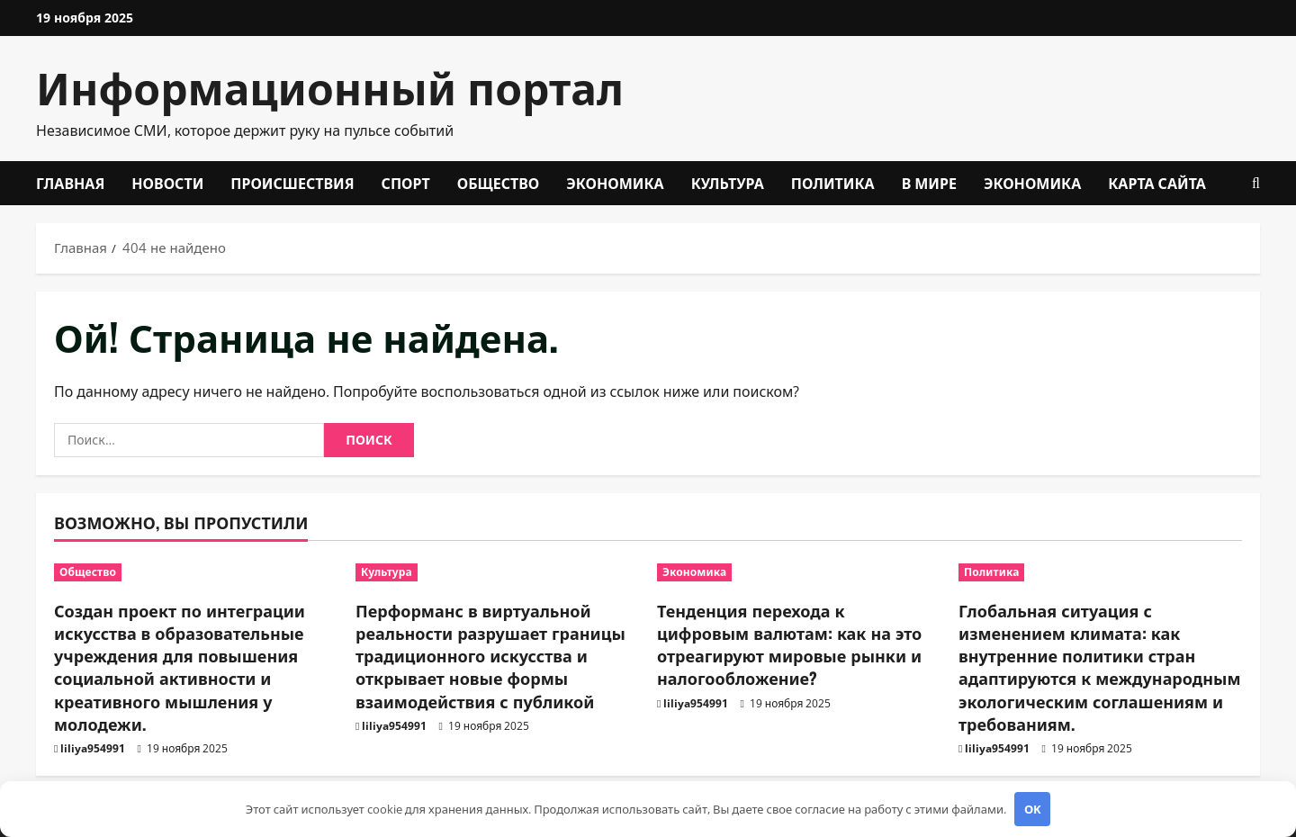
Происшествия (292, 183)
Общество (498, 183)
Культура (727, 183)
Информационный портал (330, 86)
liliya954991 (92, 748)
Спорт (406, 183)
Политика (833, 183)
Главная (70, 183)
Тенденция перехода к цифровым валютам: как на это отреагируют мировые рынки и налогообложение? (789, 644)
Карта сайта (1157, 183)
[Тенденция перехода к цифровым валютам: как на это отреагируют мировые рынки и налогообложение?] (798, 572)
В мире (929, 183)
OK (1032, 809)
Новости (167, 183)
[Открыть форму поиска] (1256, 183)
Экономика (614, 183)
